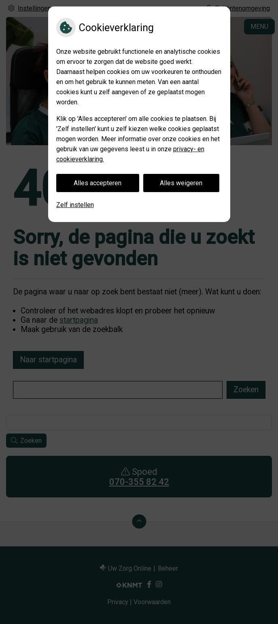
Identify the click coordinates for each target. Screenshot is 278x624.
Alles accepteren (97, 183)
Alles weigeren (181, 183)
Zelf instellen (75, 205)
